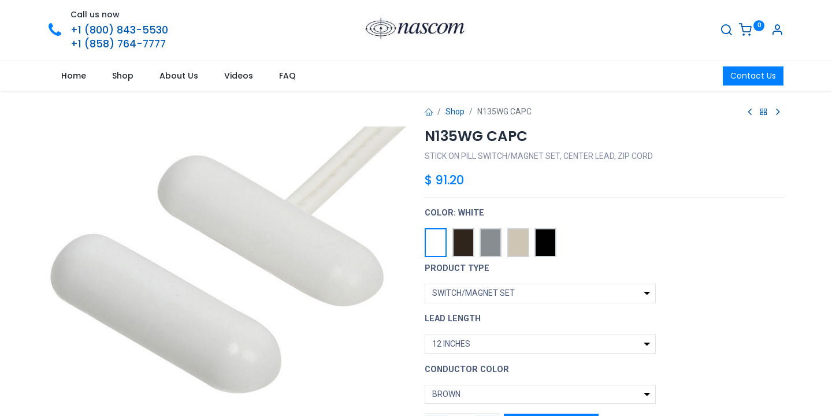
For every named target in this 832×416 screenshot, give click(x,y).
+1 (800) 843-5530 (119, 30)
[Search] (726, 31)
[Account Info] (777, 31)
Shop (455, 111)
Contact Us (753, 75)
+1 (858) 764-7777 (118, 44)
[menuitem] (74, 76)
